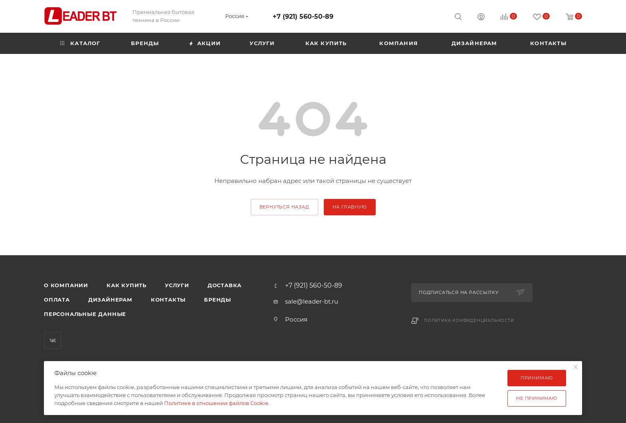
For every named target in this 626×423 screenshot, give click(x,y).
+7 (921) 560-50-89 (303, 16)
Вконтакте (52, 340)
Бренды (217, 299)
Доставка (225, 285)
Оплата (57, 299)
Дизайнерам (110, 299)
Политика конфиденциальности (469, 320)
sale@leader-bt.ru (311, 301)
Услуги (177, 285)
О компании (66, 285)
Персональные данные (85, 314)
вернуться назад (284, 207)
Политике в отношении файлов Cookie (216, 403)
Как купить (127, 285)
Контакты (168, 299)
